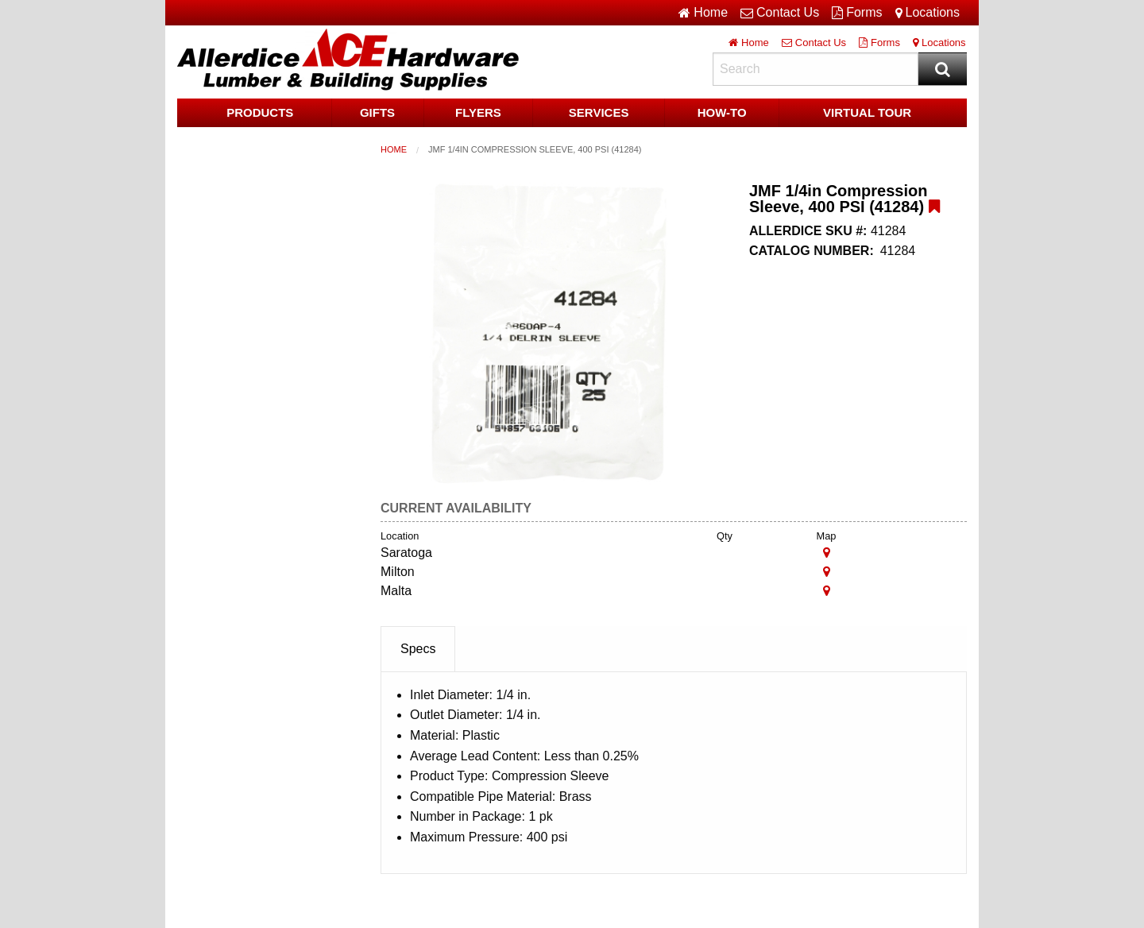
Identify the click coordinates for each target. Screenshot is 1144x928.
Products (259, 112)
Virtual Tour (867, 112)
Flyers (478, 112)
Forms (857, 12)
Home (394, 149)
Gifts (377, 112)
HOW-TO (722, 112)
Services (599, 112)
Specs (417, 648)
